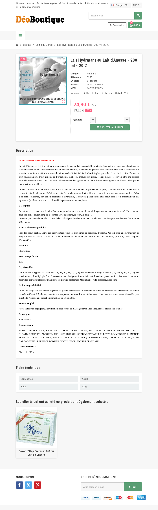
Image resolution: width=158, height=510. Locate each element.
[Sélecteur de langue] (120, 5)
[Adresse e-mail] (102, 486)
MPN (73, 88)
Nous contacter (25, 3)
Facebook (19, 485)
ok (133, 487)
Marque (74, 73)
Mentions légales (47, 3)
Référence (76, 77)
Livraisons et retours (96, 3)
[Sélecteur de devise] (137, 5)
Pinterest (37, 485)
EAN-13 (74, 84)
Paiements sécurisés (28, 7)
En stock (75, 80)
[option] (36, 432)
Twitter (28, 485)
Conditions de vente (70, 3)
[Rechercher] (115, 16)
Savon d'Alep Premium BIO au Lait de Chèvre (36, 453)
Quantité (77, 119)
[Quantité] (109, 120)
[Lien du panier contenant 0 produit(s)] (135, 25)
